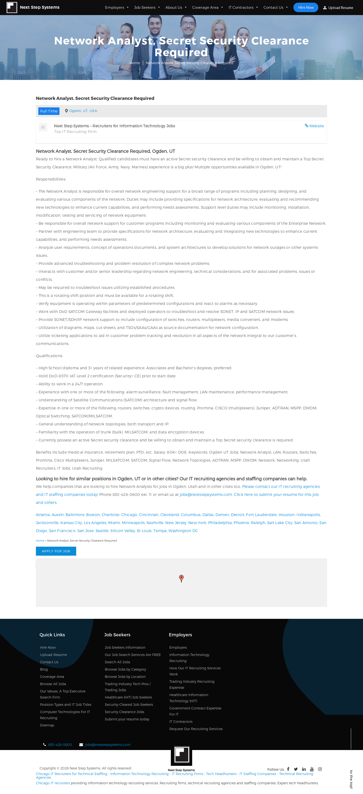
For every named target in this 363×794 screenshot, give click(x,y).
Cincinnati (148, 514)
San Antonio (306, 522)
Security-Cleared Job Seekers (129, 704)
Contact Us (276, 7)
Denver (222, 514)
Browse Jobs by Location (125, 676)
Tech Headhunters (221, 774)
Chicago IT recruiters (53, 783)
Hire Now (306, 7)
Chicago (129, 514)
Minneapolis (133, 522)
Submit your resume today (127, 719)
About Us (176, 7)
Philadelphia (220, 522)
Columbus (190, 514)
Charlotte (111, 514)
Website (316, 125)
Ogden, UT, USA (83, 111)
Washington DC (183, 530)
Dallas (208, 514)
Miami (114, 522)
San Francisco (62, 530)
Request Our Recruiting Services (196, 729)
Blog (44, 669)
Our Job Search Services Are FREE (133, 655)
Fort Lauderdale (261, 514)
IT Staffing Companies (257, 774)
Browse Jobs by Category (125, 669)
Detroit (237, 514)
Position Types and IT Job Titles (65, 704)
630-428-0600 (60, 744)
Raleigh (258, 522)
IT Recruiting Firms (187, 774)
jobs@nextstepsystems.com (206, 494)
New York (197, 522)
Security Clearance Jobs (124, 712)
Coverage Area (208, 7)
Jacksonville (47, 522)
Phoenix (241, 522)
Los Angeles (95, 522)
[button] (181, 579)
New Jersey (175, 522)
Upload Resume (338, 7)
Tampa (160, 530)
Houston (287, 514)
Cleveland (169, 514)
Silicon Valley (122, 530)
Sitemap (47, 725)
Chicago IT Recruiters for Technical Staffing (71, 774)
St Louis (144, 530)
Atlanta (43, 514)
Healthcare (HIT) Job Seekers (128, 697)
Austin (58, 514)
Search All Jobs (117, 662)
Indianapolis (308, 514)
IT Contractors (244, 7)
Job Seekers (147, 7)
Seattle (102, 530)
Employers (117, 7)
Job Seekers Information (125, 647)
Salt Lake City (279, 522)
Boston (93, 514)
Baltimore (75, 514)
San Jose (85, 530)
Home (135, 63)
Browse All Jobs (53, 684)
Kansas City (71, 522)
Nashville (155, 522)
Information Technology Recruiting (139, 774)
